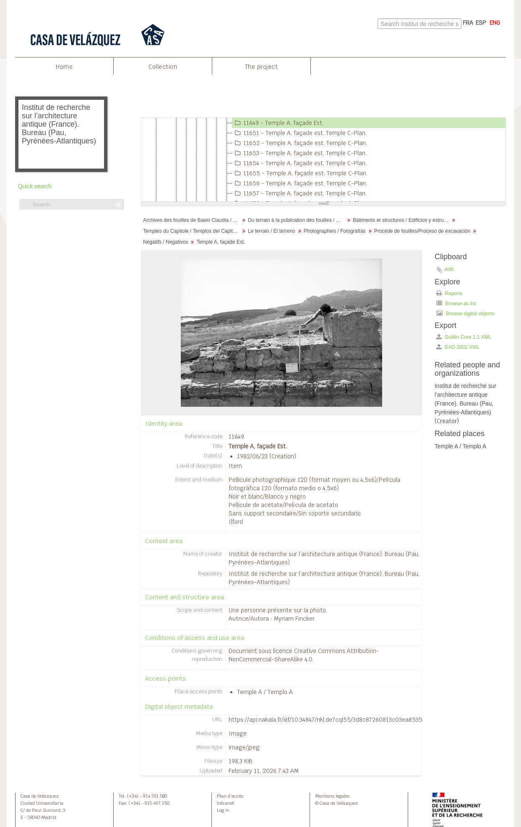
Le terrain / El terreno (271, 231)
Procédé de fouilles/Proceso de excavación (422, 231)
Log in (223, 810)
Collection (162, 66)
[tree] (323, 160)
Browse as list (456, 303)
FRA (468, 22)
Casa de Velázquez (40, 796)
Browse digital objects (465, 313)
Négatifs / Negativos (165, 242)
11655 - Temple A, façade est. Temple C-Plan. (299, 173)
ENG (495, 22)
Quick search (35, 186)
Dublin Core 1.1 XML (464, 337)
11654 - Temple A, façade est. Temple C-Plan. (299, 163)
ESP (481, 22)
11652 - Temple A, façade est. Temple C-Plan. (299, 143)
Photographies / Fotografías (335, 231)
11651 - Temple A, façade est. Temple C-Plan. (299, 133)
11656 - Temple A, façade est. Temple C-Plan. (299, 183)
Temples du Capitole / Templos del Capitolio (192, 231)
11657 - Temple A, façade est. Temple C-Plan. (299, 193)
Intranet (225, 803)
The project (261, 66)
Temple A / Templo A (265, 692)
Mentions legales (332, 796)
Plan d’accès (230, 796)
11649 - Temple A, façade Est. (277, 123)
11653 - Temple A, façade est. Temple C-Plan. (299, 153)
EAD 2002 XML (457, 347)
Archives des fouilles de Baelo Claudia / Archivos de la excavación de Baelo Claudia (192, 220)
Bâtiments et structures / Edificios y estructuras (402, 220)
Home (64, 66)
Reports (449, 293)
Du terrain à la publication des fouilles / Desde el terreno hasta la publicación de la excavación (297, 220)
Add (449, 269)
